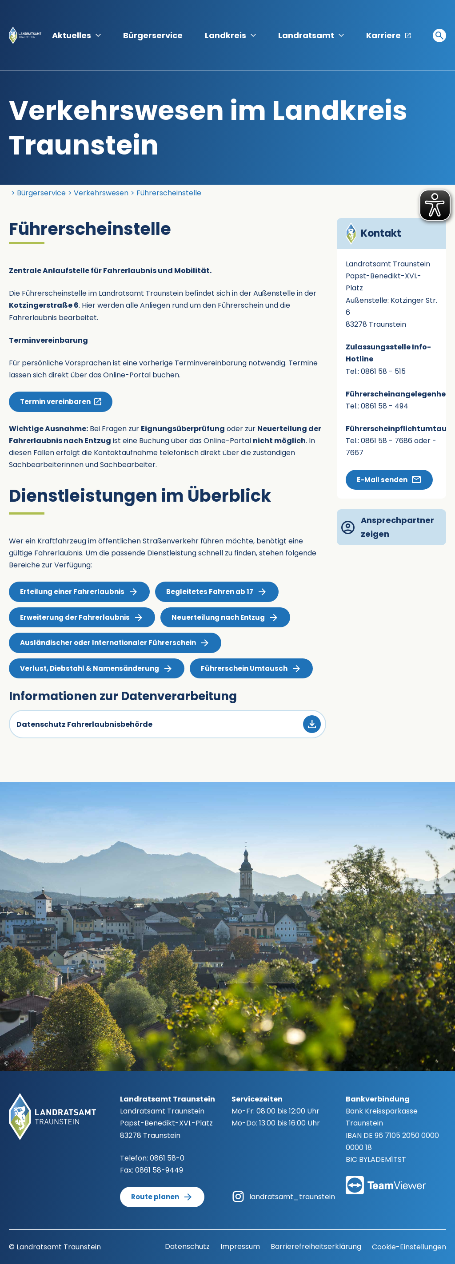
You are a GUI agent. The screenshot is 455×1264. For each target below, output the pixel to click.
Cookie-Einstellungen (409, 1247)
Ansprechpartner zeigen (387, 527)
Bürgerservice (153, 35)
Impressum (240, 1246)
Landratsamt (311, 35)
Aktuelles (76, 35)
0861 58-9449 (159, 1170)
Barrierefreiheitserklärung (316, 1246)
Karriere (388, 35)
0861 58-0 (167, 1158)
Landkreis (230, 35)
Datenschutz (187, 1246)
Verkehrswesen (101, 193)
